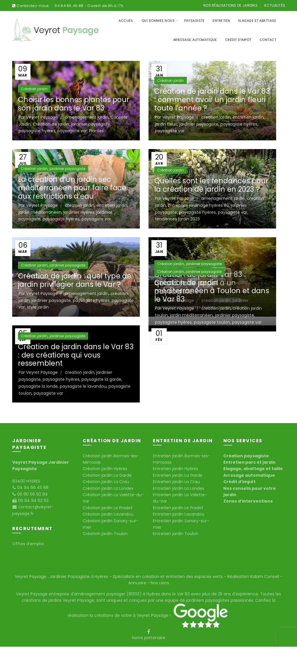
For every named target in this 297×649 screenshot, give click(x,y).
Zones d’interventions (248, 501)
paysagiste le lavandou (83, 386)
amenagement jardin (86, 117)
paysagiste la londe (38, 386)
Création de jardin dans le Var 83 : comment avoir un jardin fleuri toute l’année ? (212, 99)
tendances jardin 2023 (177, 219)
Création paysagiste (246, 456)
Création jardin (34, 88)
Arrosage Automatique (195, 39)
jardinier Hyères (79, 212)
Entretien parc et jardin (249, 462)
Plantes (96, 131)
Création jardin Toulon (105, 533)
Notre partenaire (148, 638)
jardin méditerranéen (40, 212)
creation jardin (216, 117)
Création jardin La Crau (106, 482)
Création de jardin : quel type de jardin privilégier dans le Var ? (74, 280)
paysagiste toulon (212, 322)
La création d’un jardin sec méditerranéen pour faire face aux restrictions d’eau (72, 188)
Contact (268, 39)
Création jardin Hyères (105, 469)
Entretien (221, 20)
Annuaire (137, 583)
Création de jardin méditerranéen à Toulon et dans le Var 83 (211, 291)
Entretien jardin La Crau (176, 482)
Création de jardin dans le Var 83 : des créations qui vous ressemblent (76, 355)
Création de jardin (51, 124)
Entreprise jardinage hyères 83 (198, 205)
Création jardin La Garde (107, 475)
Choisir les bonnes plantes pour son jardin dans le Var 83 (73, 104)
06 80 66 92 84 (32, 494)
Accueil (126, 20)
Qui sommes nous (158, 20)
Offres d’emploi (28, 544)
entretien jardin (248, 117)
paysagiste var (72, 131)
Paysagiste (194, 20)
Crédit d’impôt (238, 39)
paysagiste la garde (101, 379)
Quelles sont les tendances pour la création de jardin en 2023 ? (211, 185)
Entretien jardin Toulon (175, 533)
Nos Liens (159, 583)
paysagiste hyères (37, 131)
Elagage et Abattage (257, 20)
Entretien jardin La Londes (178, 488)
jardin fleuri (166, 124)
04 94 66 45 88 (69, 5)
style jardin (38, 307)
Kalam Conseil (265, 576)
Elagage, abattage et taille (253, 469)
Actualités (274, 5)
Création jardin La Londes (108, 488)
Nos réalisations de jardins (230, 5)
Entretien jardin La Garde (177, 475)
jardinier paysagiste (90, 124)
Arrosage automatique (249, 475)
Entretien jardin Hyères (175, 469)
